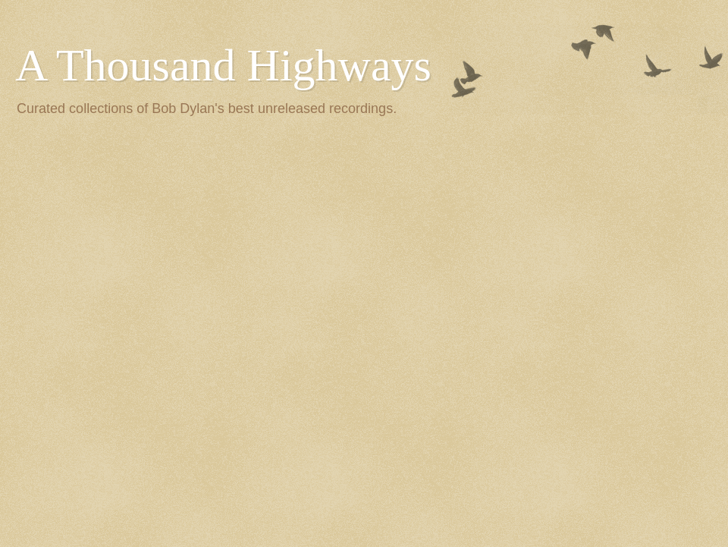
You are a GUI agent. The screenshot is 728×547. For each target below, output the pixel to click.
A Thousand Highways (223, 65)
